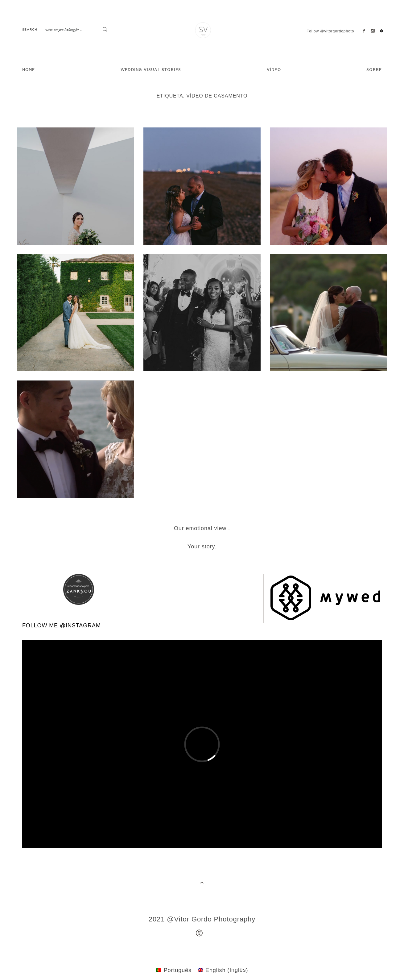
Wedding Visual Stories (151, 70)
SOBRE (374, 70)
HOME (28, 70)
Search (29, 29)
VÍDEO (274, 70)
